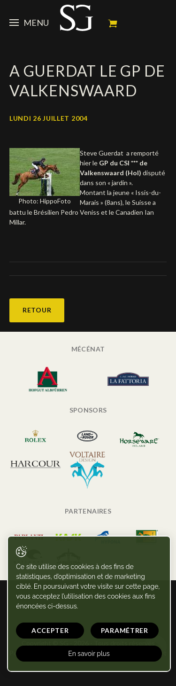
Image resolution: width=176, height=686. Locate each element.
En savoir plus (89, 653)
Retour (37, 310)
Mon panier (112, 23)
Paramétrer (124, 630)
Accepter (50, 630)
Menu (29, 22)
